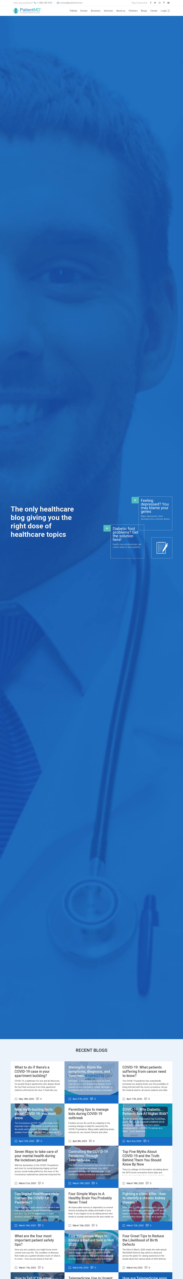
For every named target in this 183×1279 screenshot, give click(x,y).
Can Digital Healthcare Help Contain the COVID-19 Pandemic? (37, 1198)
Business (95, 10)
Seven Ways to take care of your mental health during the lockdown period (36, 1156)
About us (120, 10)
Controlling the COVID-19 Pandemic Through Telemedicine (88, 1156)
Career (153, 10)
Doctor (84, 10)
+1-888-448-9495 (44, 3)
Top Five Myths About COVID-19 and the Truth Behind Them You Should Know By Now (141, 1158)
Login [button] (164, 10)
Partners (133, 10)
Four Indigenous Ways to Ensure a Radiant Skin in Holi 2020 (91, 1240)
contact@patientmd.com (71, 3)
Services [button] (108, 10)
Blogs (144, 10)
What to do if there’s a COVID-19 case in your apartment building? (32, 1071)
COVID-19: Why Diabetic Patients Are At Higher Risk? (145, 1111)
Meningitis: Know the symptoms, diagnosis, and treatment (89, 1071)
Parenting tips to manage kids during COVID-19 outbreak (88, 1113)
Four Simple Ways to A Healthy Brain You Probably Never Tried (90, 1198)
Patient (73, 10)
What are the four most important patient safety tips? (34, 1240)
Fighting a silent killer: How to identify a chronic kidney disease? (144, 1198)
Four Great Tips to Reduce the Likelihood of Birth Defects (143, 1240)
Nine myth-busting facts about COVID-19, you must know (35, 1113)
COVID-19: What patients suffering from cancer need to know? (144, 1071)
